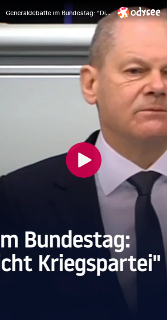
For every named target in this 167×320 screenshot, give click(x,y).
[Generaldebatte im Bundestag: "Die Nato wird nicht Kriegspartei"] (58, 13)
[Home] (139, 12)
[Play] (84, 160)
